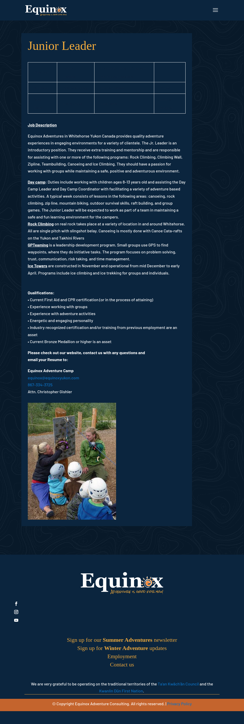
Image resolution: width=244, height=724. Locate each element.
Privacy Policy (179, 703)
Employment (122, 656)
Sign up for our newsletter (122, 640)
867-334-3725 (40, 384)
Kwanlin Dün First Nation (121, 690)
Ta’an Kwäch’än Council (178, 683)
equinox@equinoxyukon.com (53, 377)
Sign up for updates (122, 648)
